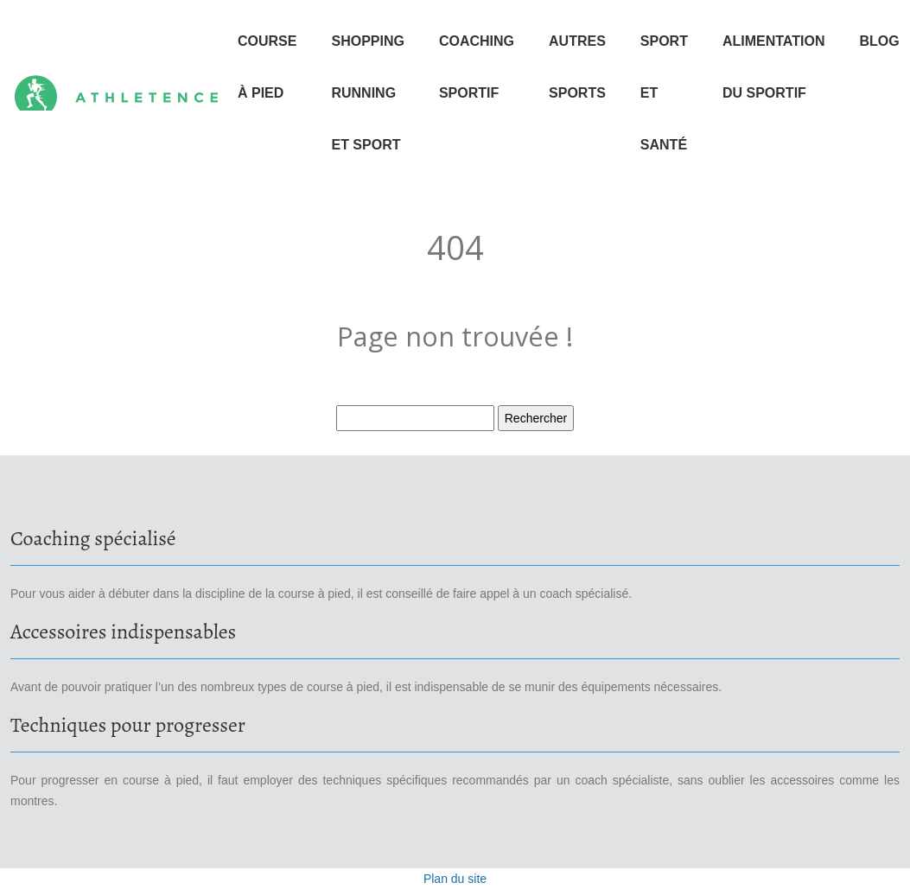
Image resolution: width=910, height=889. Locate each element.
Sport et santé (664, 93)
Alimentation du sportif (773, 67)
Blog (879, 41)
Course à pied (267, 67)
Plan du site (455, 879)
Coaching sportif (476, 67)
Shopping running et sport (367, 93)
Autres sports (577, 67)
